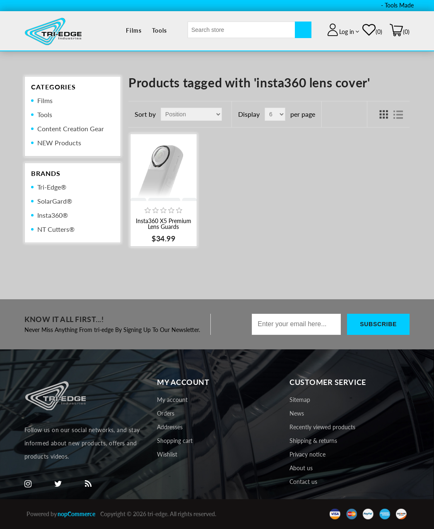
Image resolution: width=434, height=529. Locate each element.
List (398, 114)
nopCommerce (76, 513)
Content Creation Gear (70, 128)
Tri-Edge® (51, 187)
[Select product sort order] (191, 114)
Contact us (303, 481)
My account (172, 399)
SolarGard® (54, 201)
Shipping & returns (313, 440)
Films (134, 30)
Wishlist (167, 454)
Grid (383, 114)
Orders (165, 413)
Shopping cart (175, 440)
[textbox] (241, 30)
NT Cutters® (56, 229)
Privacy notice (307, 454)
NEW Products (59, 143)
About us (301, 467)
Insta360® (52, 215)
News (296, 413)
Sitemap (299, 399)
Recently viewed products (322, 426)
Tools (159, 30)
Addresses (170, 426)
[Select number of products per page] (275, 114)
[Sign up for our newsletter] (296, 324)
